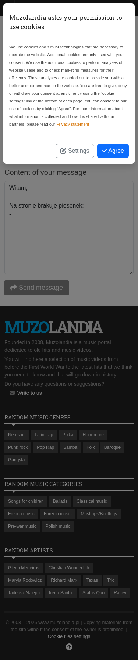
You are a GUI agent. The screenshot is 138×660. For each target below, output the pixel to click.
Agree (113, 151)
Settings (74, 151)
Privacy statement (72, 124)
